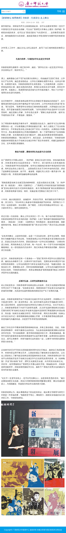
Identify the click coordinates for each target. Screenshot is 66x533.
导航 (59, 11)
